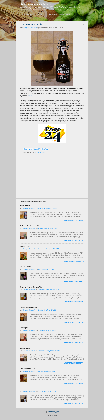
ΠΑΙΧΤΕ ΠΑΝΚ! (25, 267)
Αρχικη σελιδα (28, 15)
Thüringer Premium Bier (29, 307)
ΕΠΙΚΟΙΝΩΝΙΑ (52, 15)
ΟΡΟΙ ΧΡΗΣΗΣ (65, 15)
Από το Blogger (52, 412)
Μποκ (22, 389)
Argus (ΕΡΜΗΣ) (25, 205)
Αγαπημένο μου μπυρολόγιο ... (35, 4)
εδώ (30, 96)
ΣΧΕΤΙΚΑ (40, 15)
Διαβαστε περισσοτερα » (74, 220)
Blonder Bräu (25, 246)
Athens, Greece (40, 152)
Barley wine (28, 149)
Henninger (23, 328)
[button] (83, 24)
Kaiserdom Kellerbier (27, 368)
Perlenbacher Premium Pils (30, 226)
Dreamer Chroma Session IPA (31, 287)
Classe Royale (25, 348)
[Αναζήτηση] (87, 4)
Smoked (45, 149)
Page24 (37, 149)
